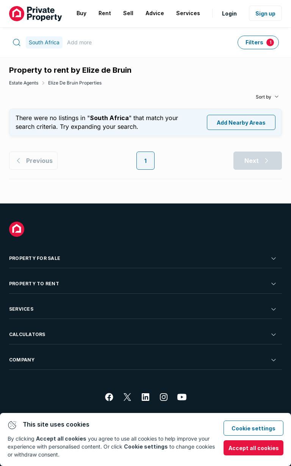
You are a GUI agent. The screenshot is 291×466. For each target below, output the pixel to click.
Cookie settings (253, 428)
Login (229, 13)
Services (143, 309)
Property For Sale (143, 258)
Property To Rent (143, 284)
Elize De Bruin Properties (75, 83)
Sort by (263, 97)
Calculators (143, 334)
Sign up (265, 13)
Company (143, 360)
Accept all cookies (253, 448)
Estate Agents (23, 83)
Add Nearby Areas (241, 122)
